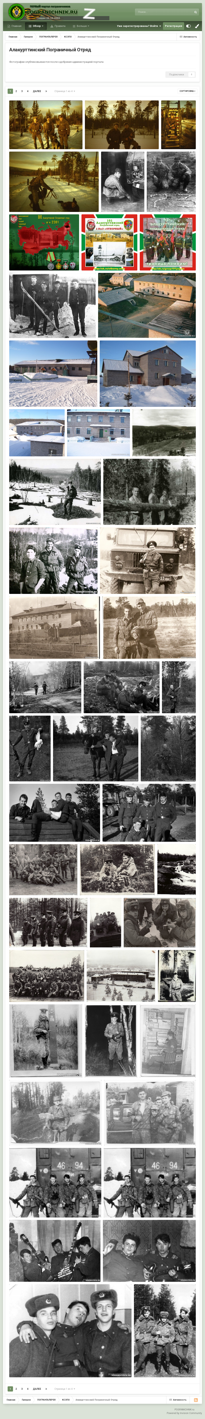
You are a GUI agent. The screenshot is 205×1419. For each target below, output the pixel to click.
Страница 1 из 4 (64, 91)
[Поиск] (156, 12)
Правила (59, 25)
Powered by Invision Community (184, 1413)
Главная (16, 25)
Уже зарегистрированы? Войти (139, 26)
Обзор (36, 25)
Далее (37, 91)
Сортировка (187, 91)
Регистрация (173, 25)
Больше (81, 25)
